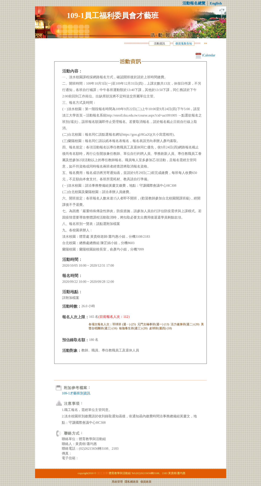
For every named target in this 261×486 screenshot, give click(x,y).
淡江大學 (102, 473)
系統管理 (117, 481)
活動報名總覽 (193, 3)
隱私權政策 (131, 481)
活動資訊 (159, 43)
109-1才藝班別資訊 (76, 393)
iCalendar (205, 55)
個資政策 (145, 481)
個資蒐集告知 (183, 43)
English (216, 3)
